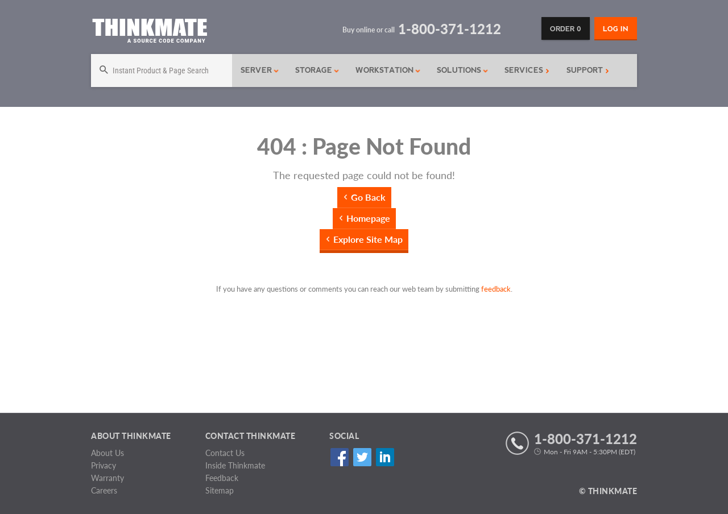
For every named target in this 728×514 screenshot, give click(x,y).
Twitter (362, 457)
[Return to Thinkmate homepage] (149, 32)
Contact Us (225, 453)
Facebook (339, 457)
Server (260, 70)
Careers (104, 490)
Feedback (221, 478)
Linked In (385, 457)
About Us (107, 453)
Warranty (107, 478)
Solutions (463, 70)
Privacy (103, 465)
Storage (317, 70)
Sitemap (219, 490)
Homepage (368, 218)
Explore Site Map (368, 239)
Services (526, 70)
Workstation (388, 70)
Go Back (368, 197)
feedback (496, 288)
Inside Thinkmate (235, 465)
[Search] (161, 70)
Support (587, 70)
